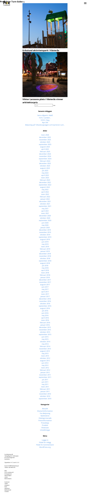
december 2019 (45, 230)
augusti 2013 (45, 351)
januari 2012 (45, 372)
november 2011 (45, 375)
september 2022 (45, 185)
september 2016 (45, 306)
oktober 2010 (45, 396)
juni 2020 (45, 223)
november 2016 (45, 301)
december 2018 (45, 254)
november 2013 (45, 349)
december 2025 (45, 137)
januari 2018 (45, 277)
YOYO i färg (45, 120)
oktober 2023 (45, 166)
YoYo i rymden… (45, 118)
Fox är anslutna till (8, 472)
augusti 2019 (45, 239)
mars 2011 (45, 387)
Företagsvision (8, 474)
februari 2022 (45, 197)
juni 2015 (45, 337)
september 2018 (45, 261)
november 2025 (45, 140)
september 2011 (45, 377)
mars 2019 (45, 246)
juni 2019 (45, 242)
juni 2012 (45, 363)
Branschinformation (45, 411)
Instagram (6, 485)
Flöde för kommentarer (45, 445)
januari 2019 (45, 251)
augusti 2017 (45, 284)
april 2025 (45, 149)
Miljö (5, 471)
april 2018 (45, 270)
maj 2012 (45, 365)
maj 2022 (45, 189)
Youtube (6, 491)
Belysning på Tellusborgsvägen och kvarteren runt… (45, 125)
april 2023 (45, 175)
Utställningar (45, 430)
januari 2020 (45, 227)
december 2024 (45, 154)
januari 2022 (45, 199)
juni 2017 (45, 287)
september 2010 (45, 399)
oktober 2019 (45, 235)
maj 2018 (45, 268)
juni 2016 (45, 313)
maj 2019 (45, 244)
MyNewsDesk (7, 490)
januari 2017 (45, 296)
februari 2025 (45, 151)
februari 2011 (45, 389)
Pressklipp (45, 423)
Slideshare (7, 488)
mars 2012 (45, 368)
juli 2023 (45, 170)
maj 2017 (45, 289)
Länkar (6, 477)
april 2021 (45, 211)
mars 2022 (45, 194)
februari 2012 (45, 370)
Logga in (45, 440)
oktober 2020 (45, 218)
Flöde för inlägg (45, 442)
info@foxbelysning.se (13, 466)
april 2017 (45, 292)
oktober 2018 (45, 258)
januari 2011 (45, 391)
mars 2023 (45, 178)
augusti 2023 (45, 168)
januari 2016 (45, 325)
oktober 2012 (45, 358)
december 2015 (45, 327)
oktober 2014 (45, 341)
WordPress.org (45, 447)
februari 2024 (45, 161)
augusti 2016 (45, 308)
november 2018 (45, 256)
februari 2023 (45, 180)
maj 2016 (45, 315)
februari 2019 (45, 249)
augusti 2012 (45, 361)
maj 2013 (45, 353)
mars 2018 (45, 273)
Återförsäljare (7, 475)
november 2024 (45, 156)
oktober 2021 (45, 204)
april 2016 (45, 318)
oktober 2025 (45, 142)
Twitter (6, 483)
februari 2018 (45, 275)
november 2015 (45, 330)
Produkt (45, 425)
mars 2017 (45, 294)
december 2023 (45, 163)
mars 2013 (45, 356)
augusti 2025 (45, 147)
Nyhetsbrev (45, 416)
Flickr (5, 487)
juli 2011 (45, 380)
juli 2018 (45, 265)
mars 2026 (45, 135)
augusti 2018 (45, 263)
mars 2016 (45, 320)
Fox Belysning (45, 413)
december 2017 (45, 280)
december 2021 (45, 201)
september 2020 (45, 220)
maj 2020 (45, 225)
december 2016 (45, 299)
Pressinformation (45, 420)
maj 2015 (45, 339)
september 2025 (45, 144)
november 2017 (45, 282)
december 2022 (45, 182)
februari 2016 (45, 322)
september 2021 (45, 206)
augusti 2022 (45, 187)
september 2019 (45, 237)
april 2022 (45, 192)
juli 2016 (45, 311)
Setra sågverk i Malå (45, 115)
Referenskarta (7, 478)
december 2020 (45, 216)
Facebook (6, 482)
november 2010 (45, 394)
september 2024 (45, 159)
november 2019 (45, 232)
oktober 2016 (45, 303)
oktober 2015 (45, 332)
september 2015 (45, 334)
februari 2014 (45, 346)
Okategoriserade (45, 418)
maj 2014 (45, 344)
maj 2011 (45, 384)
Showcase (45, 428)
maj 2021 (45, 208)
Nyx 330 (45, 122)
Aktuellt (45, 409)
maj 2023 (45, 173)
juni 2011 (45, 382)
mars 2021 (45, 213)
